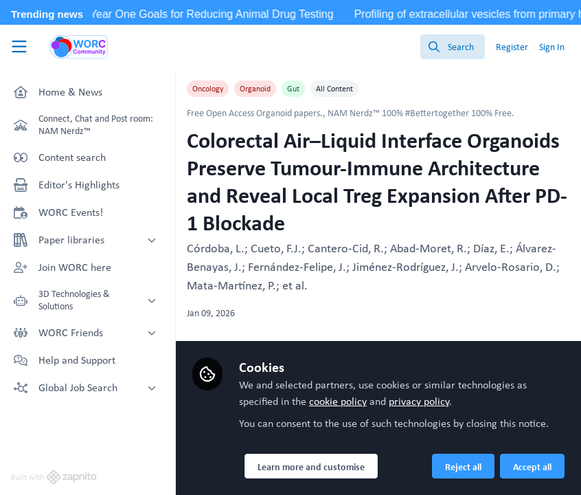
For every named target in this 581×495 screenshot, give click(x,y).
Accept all (532, 467)
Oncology (207, 88)
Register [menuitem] (512, 47)
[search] (452, 46)
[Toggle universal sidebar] (19, 47)
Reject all (463, 467)
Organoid (255, 88)
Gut (293, 88)
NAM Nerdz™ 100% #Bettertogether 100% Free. (421, 113)
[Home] (78, 46)
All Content (334, 88)
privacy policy (419, 401)
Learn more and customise (311, 467)
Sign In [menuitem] (552, 47)
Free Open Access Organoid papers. (255, 113)
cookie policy (338, 401)
